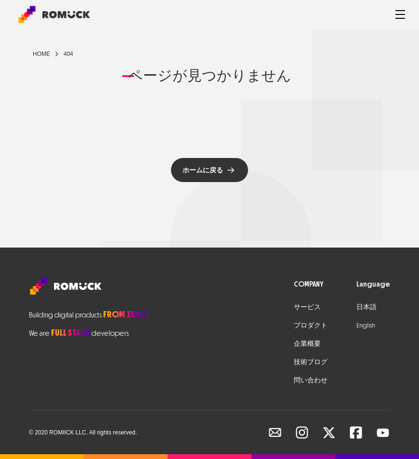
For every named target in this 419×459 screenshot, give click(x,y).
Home (41, 54)
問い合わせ (310, 380)
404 (68, 54)
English (365, 325)
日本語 (366, 307)
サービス (307, 307)
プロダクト (310, 325)
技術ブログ (310, 362)
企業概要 (307, 343)
